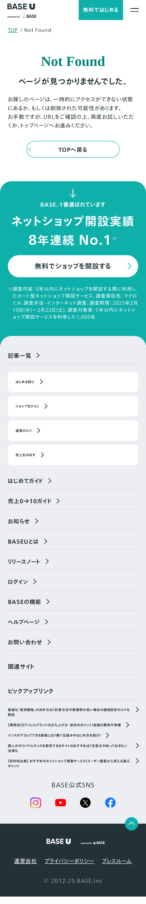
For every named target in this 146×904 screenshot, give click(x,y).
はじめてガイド (26, 484)
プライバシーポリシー (69, 868)
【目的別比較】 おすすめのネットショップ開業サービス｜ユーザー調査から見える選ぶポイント (69, 770)
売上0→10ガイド (30, 505)
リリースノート (25, 566)
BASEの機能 (25, 607)
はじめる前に (25, 384)
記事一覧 (20, 358)
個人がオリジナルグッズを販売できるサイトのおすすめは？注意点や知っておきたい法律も (67, 755)
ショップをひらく (27, 409)
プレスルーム (117, 868)
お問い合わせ (26, 649)
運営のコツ (23, 433)
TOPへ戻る (73, 150)
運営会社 (25, 868)
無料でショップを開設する (73, 268)
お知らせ (19, 525)
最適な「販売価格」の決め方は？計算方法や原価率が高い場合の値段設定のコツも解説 (69, 719)
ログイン (18, 587)
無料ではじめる (98, 10)
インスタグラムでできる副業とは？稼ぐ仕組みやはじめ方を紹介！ (54, 742)
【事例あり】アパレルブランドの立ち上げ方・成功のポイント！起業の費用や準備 (64, 732)
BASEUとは (24, 546)
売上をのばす (25, 458)
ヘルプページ (24, 628)
